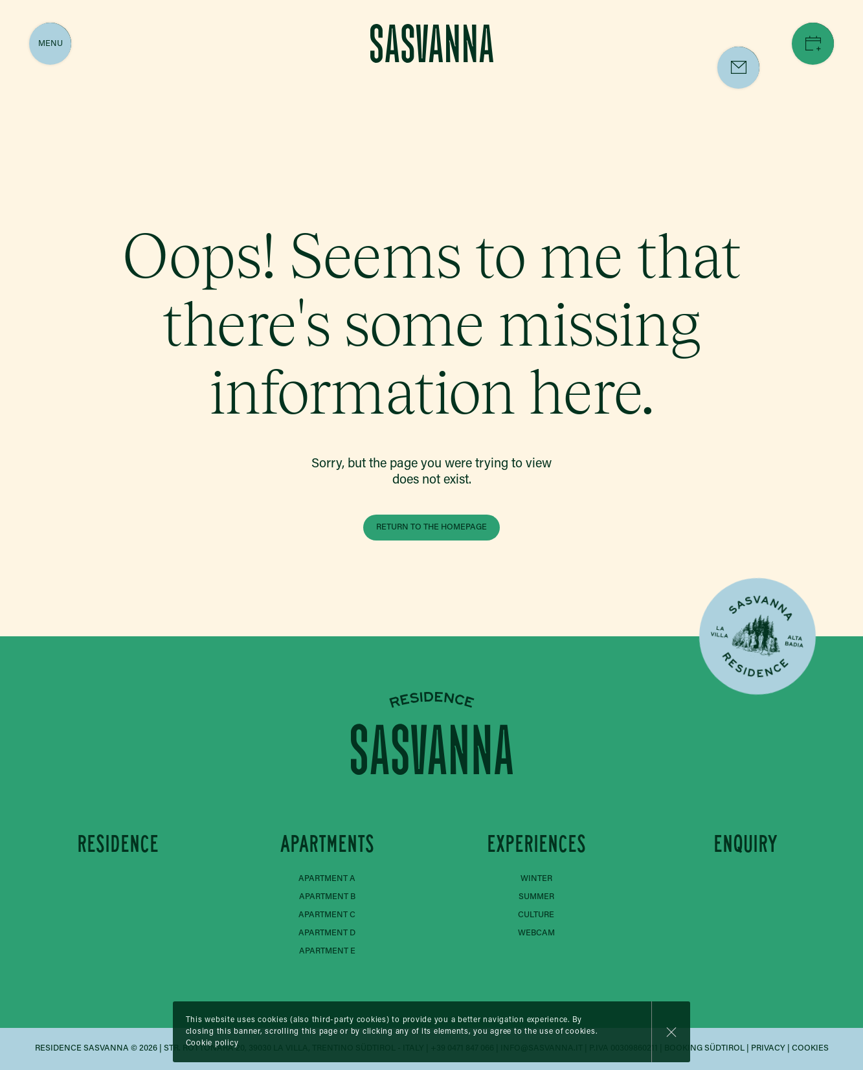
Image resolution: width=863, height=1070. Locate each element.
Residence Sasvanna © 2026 (96, 1048)
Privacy (768, 1048)
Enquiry (745, 843)
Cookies (810, 1048)
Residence (118, 843)
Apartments (327, 843)
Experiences (536, 843)
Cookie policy (212, 1043)
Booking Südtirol (704, 1048)
